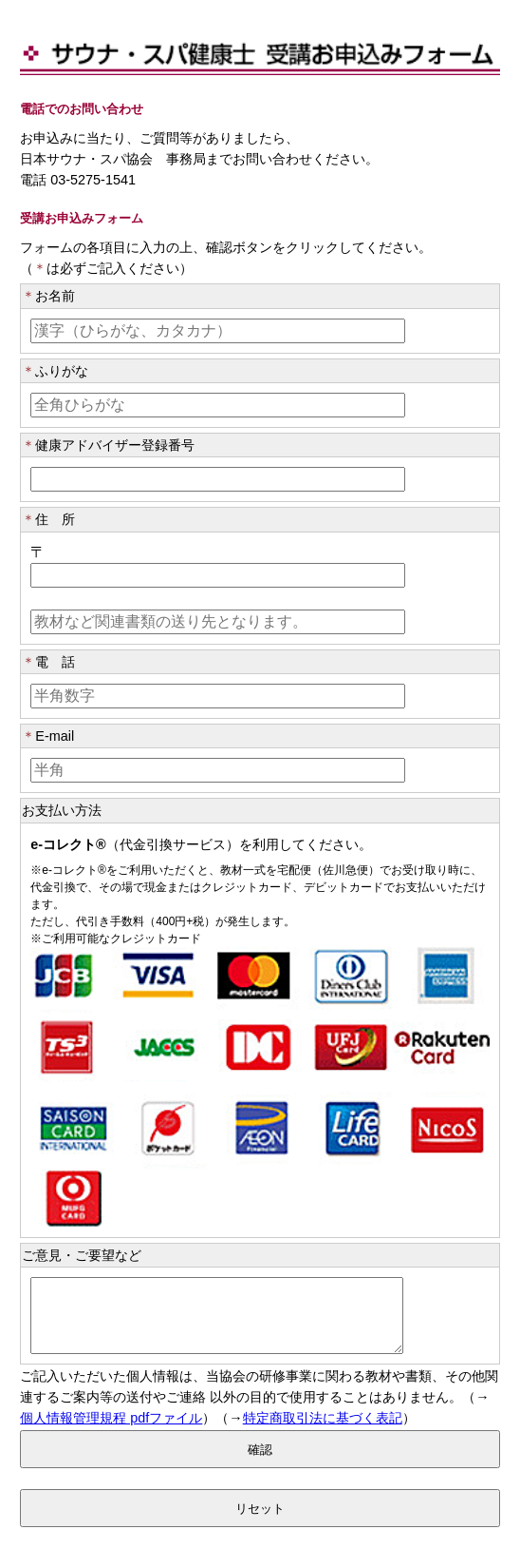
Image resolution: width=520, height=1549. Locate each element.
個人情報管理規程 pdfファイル (111, 1432)
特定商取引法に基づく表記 (322, 1432)
